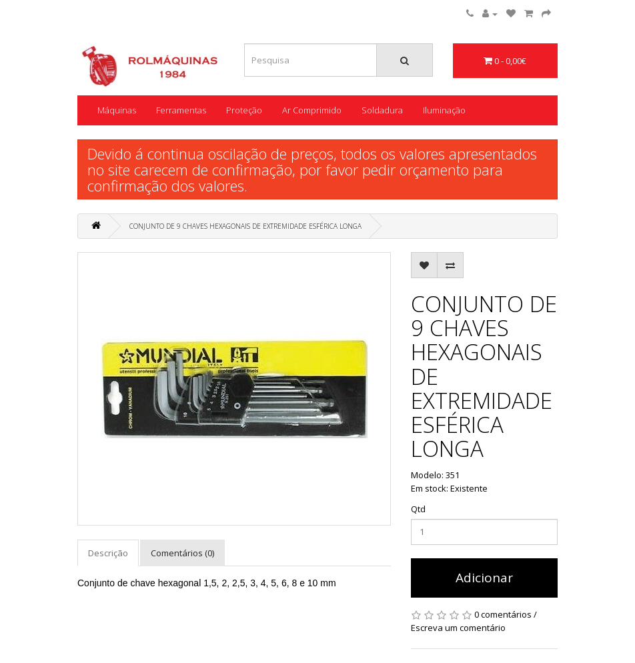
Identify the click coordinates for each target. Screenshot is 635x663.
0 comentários (503, 614)
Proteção (244, 110)
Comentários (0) (182, 553)
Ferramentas (181, 110)
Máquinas (116, 110)
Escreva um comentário (458, 628)
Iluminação (444, 110)
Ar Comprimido (312, 110)
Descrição (108, 553)
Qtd (418, 509)
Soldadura (382, 110)
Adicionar (484, 577)
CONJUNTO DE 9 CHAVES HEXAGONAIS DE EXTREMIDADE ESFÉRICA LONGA (245, 226)
